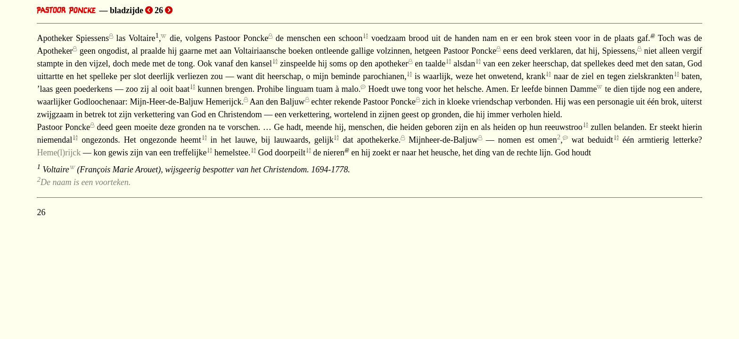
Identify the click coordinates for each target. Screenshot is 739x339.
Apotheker (55, 51)
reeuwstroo (564, 127)
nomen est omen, (530, 140)
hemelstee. (232, 152)
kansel (261, 63)
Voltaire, (145, 38)
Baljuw (292, 101)
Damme (583, 89)
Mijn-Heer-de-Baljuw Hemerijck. (187, 101)
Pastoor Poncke (242, 38)
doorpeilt (290, 152)
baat (182, 89)
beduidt (600, 140)
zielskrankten (650, 76)
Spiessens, (620, 51)
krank (536, 76)
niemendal (54, 140)
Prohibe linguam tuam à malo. (309, 89)
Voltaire (55, 169)
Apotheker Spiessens (73, 38)
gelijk (324, 140)
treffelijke (190, 152)
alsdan (464, 63)
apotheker (391, 63)
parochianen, (384, 76)
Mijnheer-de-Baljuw (443, 140)
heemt (191, 140)
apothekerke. (379, 140)
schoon (350, 38)
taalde (435, 63)
